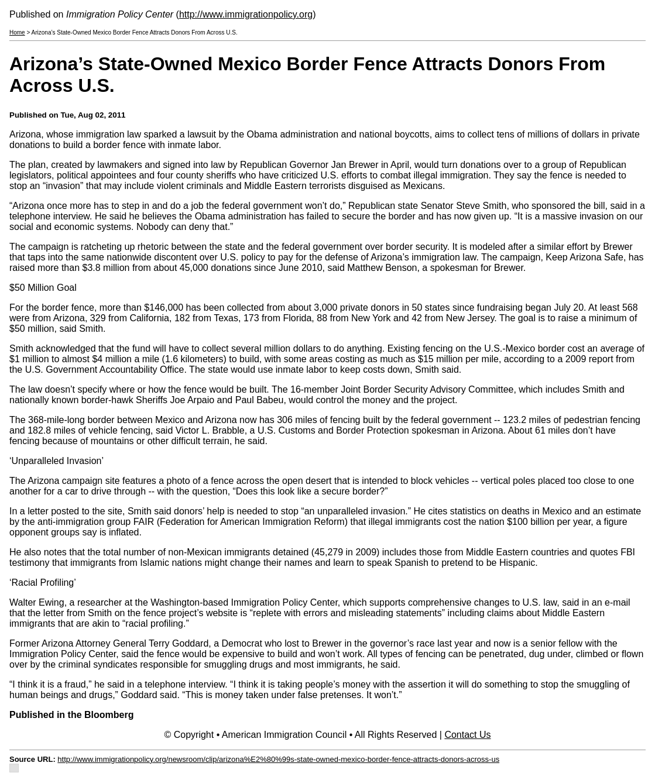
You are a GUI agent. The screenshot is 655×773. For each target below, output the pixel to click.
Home (17, 32)
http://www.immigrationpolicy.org (246, 14)
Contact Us (467, 735)
